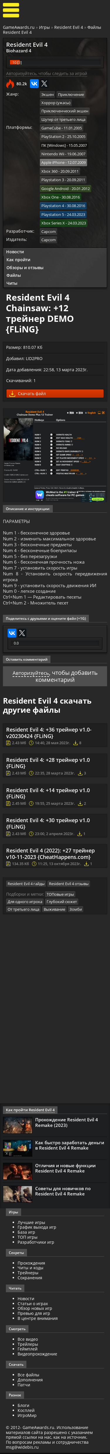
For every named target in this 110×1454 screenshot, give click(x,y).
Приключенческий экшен (64, 110)
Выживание (54, 910)
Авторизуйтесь (30, 675)
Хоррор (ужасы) (55, 102)
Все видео (28, 1340)
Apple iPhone (53, 158)
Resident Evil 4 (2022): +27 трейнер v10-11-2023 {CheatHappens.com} (50, 856)
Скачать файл (27, 385)
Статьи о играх (33, 1305)
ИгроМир (27, 1416)
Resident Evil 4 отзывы (69, 885)
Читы (11, 275)
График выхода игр (37, 1228)
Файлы (13, 267)
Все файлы (28, 1376)
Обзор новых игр (35, 1310)
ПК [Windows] (53, 142)
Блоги (23, 1407)
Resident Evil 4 (68, 27)
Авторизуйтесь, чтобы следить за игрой (46, 73)
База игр (26, 1233)
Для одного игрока (25, 903)
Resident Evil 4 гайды (26, 885)
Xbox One (50, 191)
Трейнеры (28, 1274)
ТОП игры (28, 1238)
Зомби (76, 910)
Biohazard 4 (17, 50)
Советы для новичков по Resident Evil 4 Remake (63, 1192)
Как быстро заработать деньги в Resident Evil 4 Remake (69, 1146)
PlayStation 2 (52, 134)
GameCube (51, 126)
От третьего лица (23, 910)
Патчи (24, 1386)
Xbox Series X (53, 215)
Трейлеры (28, 1345)
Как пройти (18, 251)
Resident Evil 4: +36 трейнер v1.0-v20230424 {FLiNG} (49, 735)
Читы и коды (30, 1269)
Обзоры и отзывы (24, 259)
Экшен (47, 93)
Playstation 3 (52, 175)
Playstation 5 (52, 207)
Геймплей (28, 1350)
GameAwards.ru (19, 27)
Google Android (55, 183)
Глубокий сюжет (62, 903)
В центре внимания (38, 1319)
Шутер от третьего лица (63, 118)
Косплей (26, 1412)
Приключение (71, 93)
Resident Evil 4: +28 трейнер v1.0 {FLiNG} (48, 765)
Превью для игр (34, 1315)
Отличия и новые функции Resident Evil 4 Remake (65, 1169)
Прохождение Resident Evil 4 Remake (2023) (66, 1123)
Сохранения (30, 1279)
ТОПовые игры (60, 896)
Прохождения (31, 1264)
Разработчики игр (36, 1243)
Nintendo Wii (52, 150)
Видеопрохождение (37, 1355)
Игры (44, 27)
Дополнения (30, 1381)
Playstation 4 (52, 199)
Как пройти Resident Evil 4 (28, 1111)
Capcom (48, 223)
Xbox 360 (49, 166)
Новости (15, 243)
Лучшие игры (31, 1223)
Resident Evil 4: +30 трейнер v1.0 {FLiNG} (48, 826)
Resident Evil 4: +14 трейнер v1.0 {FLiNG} (48, 795)
